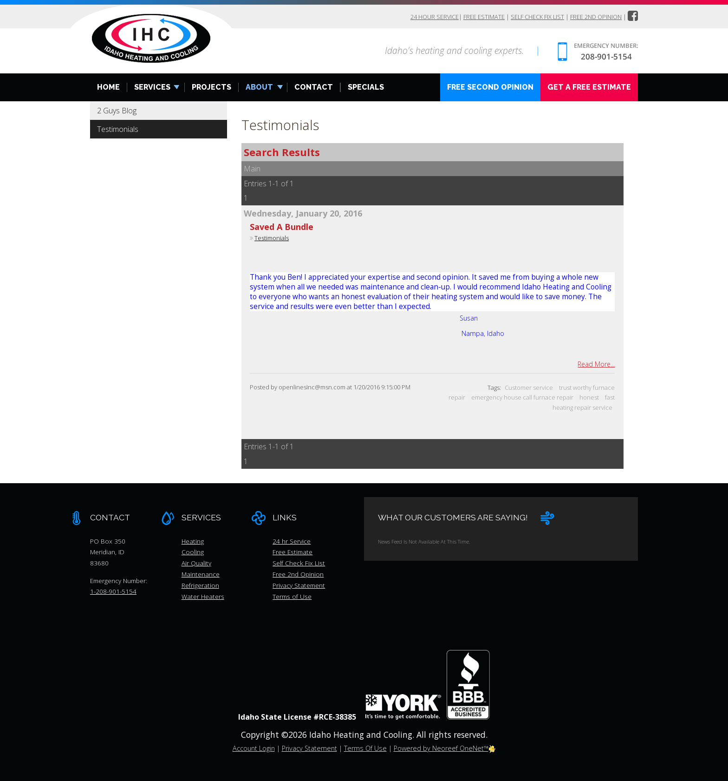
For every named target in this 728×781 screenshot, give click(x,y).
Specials (366, 87)
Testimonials (117, 130)
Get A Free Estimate (589, 87)
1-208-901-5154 (113, 591)
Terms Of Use (365, 748)
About (259, 87)
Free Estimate (483, 17)
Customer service (529, 388)
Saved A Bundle (281, 227)
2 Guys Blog (116, 111)
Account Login (254, 748)
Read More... (596, 364)
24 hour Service (434, 17)
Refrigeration (200, 585)
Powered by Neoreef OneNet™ (445, 748)
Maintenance (201, 574)
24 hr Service (292, 541)
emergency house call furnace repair (522, 398)
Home (108, 87)
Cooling (193, 552)
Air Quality (196, 563)
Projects (211, 87)
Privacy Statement (299, 585)
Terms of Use (292, 596)
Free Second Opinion (490, 87)
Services (152, 87)
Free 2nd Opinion (596, 17)
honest (589, 398)
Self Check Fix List (537, 17)
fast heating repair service (583, 403)
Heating (193, 541)
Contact (313, 87)
